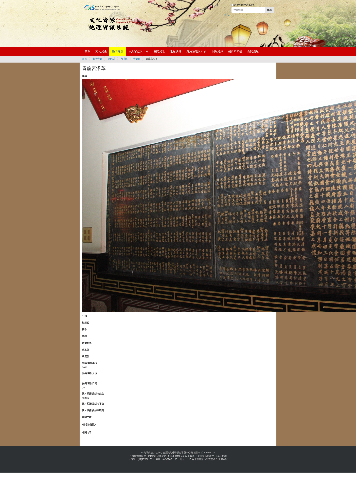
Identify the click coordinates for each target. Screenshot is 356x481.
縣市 (84, 329)
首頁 (87, 51)
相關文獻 (87, 417)
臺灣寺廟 (117, 51)
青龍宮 (136, 58)
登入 (226, 14)
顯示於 (85, 322)
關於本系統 (235, 51)
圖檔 (84, 76)
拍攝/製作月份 (89, 373)
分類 (84, 316)
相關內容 (87, 432)
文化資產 (101, 51)
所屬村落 (87, 343)
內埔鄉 (124, 58)
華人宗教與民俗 (138, 51)
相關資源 (217, 51)
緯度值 (85, 356)
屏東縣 (111, 58)
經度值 (85, 349)
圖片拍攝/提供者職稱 (93, 410)
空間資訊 (159, 51)
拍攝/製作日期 (89, 383)
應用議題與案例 (196, 51)
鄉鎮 (84, 336)
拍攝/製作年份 (89, 363)
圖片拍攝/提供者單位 (93, 403)
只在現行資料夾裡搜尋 (244, 5)
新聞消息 (253, 51)
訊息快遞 (175, 51)
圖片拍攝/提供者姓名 (93, 393)
